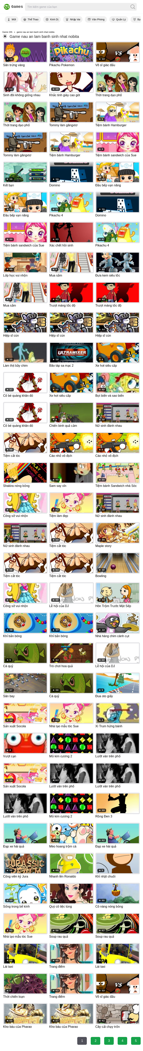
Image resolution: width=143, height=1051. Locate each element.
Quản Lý (121, 19)
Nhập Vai (75, 19)
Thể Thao (33, 19)
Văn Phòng (98, 19)
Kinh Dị (54, 19)
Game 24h (7, 32)
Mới (14, 19)
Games (12, 7)
